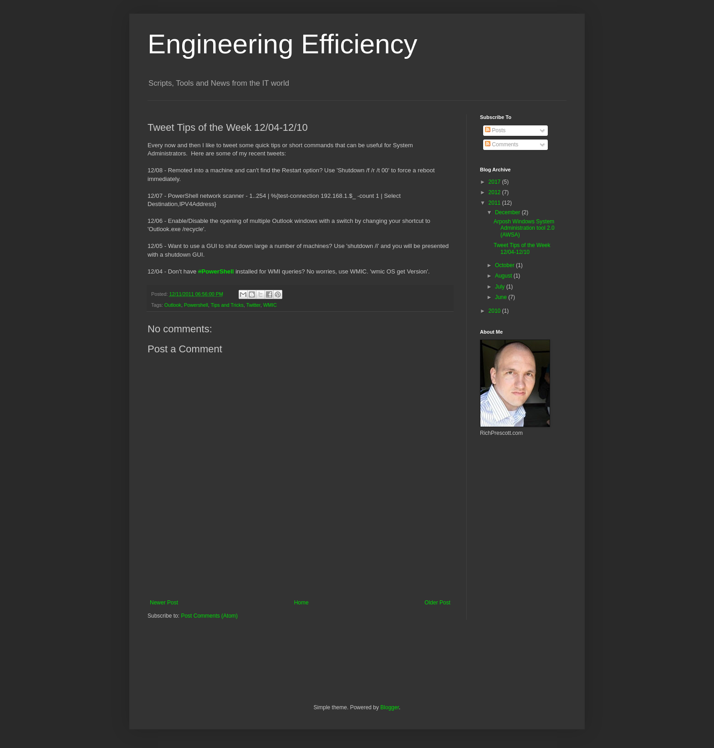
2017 (495, 182)
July (500, 287)
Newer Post (164, 602)
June (501, 297)
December (508, 212)
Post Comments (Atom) (209, 616)
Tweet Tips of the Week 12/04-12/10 (522, 248)
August (504, 276)
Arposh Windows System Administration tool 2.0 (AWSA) (524, 228)
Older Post (437, 602)
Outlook (172, 305)
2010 (495, 311)
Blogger (389, 707)
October (505, 265)
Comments (501, 144)
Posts (495, 130)
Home (301, 602)
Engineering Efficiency (283, 44)
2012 (495, 192)
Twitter (253, 305)
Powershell (196, 305)
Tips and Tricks (227, 305)
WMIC (270, 305)
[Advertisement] (300, 574)
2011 (495, 203)
